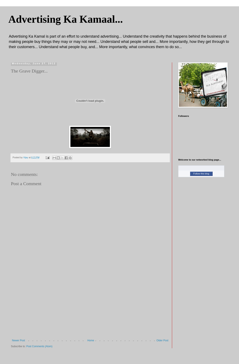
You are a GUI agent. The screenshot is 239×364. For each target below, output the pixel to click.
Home (90, 340)
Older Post (162, 340)
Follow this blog (201, 173)
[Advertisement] (90, 307)
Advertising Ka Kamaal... (65, 19)
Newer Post (18, 340)
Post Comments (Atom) (39, 346)
